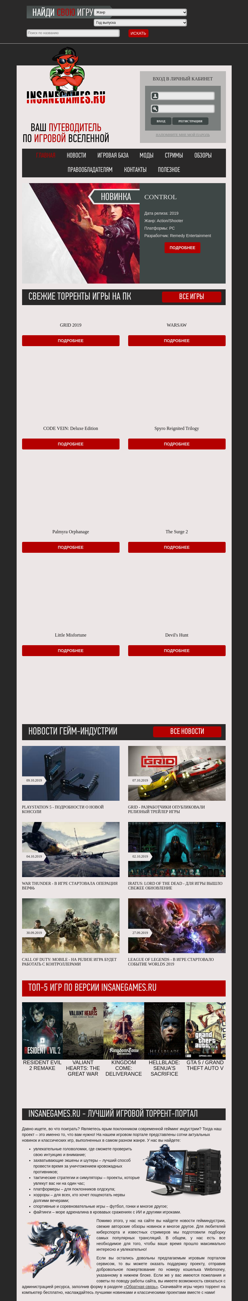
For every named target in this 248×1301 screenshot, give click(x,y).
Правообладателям (90, 170)
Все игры (191, 297)
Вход (161, 121)
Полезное (169, 170)
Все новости (187, 732)
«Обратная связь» (141, 1286)
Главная (45, 155)
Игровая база (112, 155)
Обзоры (203, 155)
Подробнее (183, 247)
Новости (76, 155)
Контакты (135, 170)
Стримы (174, 155)
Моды (146, 155)
